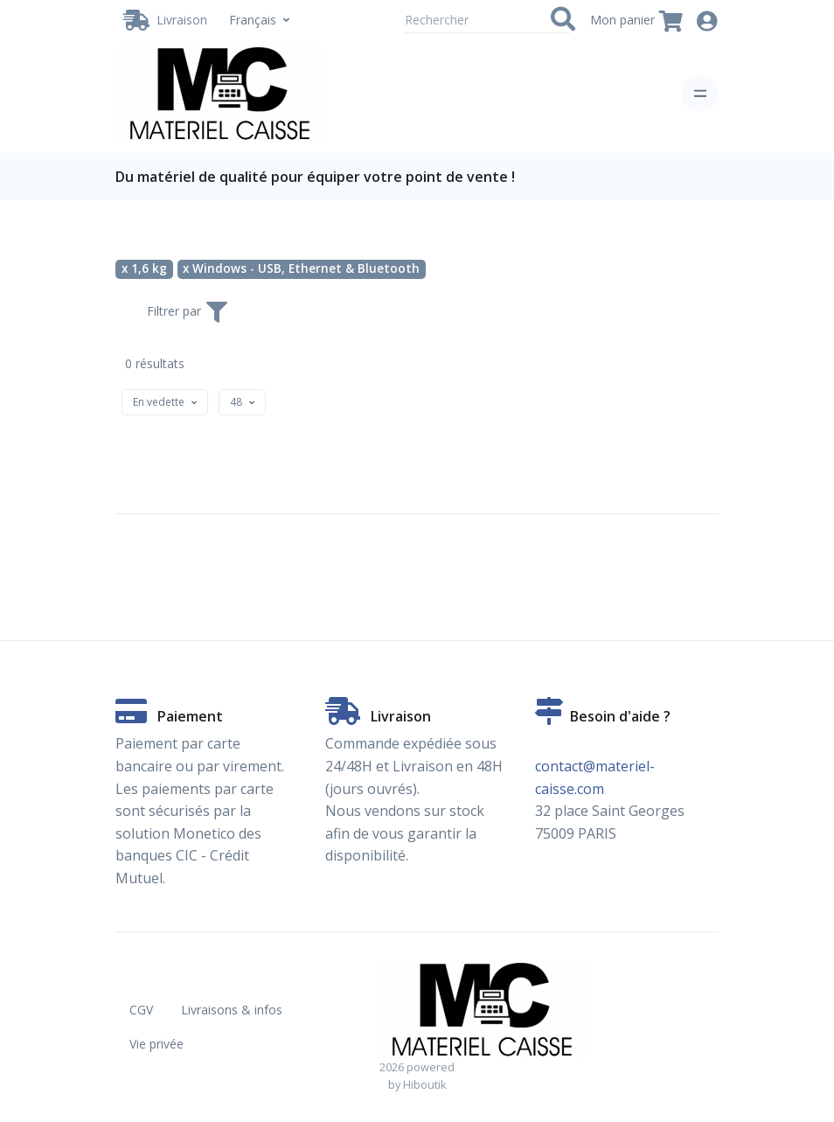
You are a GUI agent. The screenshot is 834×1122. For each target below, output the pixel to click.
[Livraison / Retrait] (165, 20)
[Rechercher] (487, 20)
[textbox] (158, 401)
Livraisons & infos (231, 1009)
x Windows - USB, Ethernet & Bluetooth (301, 268)
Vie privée (156, 1043)
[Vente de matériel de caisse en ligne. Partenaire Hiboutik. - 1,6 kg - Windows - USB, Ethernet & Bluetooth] (220, 93)
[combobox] (165, 402)
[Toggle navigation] (700, 93)
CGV (141, 1009)
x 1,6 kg (144, 268)
